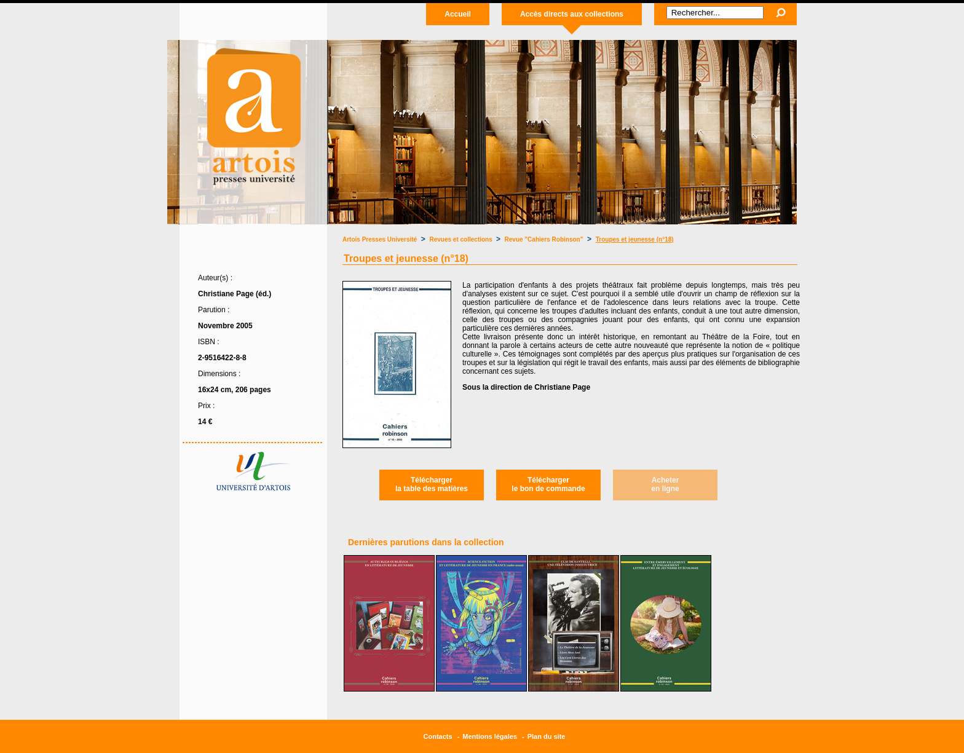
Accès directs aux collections (571, 14)
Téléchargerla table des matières (431, 484)
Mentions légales (489, 736)
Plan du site (546, 736)
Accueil (457, 14)
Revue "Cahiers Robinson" (544, 239)
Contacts (438, 736)
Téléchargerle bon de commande (548, 484)
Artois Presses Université (379, 239)
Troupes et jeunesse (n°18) (635, 239)
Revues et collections (462, 239)
